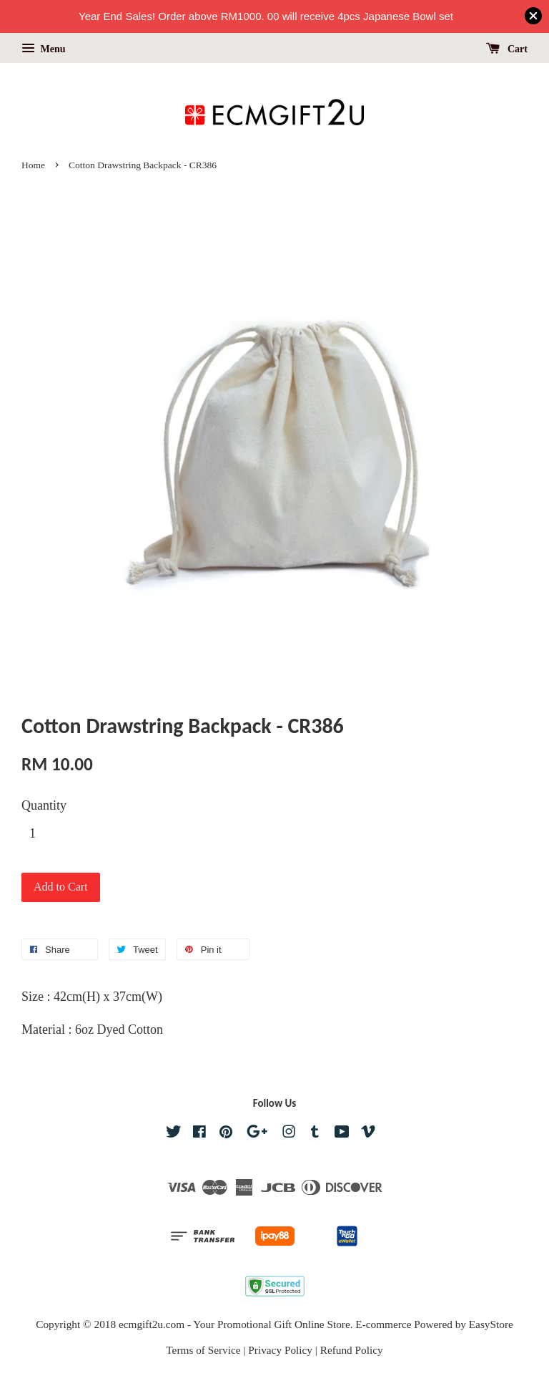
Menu (43, 49)
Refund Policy (351, 1350)
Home (33, 165)
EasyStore (491, 1324)
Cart (507, 49)
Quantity (43, 805)
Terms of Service (203, 1350)
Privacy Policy (280, 1350)
